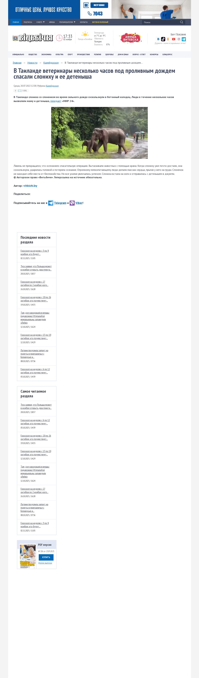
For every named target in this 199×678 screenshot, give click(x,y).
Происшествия (83, 54)
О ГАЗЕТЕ (41, 22)
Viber (76, 203)
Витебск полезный (100, 22)
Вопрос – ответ (139, 54)
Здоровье (109, 54)
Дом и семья (123, 54)
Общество (32, 54)
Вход (173, 34)
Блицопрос (167, 54)
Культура (59, 54)
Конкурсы (154, 54)
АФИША (52, 22)
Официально (18, 54)
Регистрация (181, 34)
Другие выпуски (45, 562)
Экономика (46, 54)
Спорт (70, 54)
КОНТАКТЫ (84, 22)
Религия (97, 54)
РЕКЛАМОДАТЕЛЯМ (67, 22)
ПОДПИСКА (28, 22)
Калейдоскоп (51, 62)
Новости (32, 62)
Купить (46, 557)
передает (55, 101)
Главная (17, 62)
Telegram (57, 203)
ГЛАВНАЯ (16, 22)
